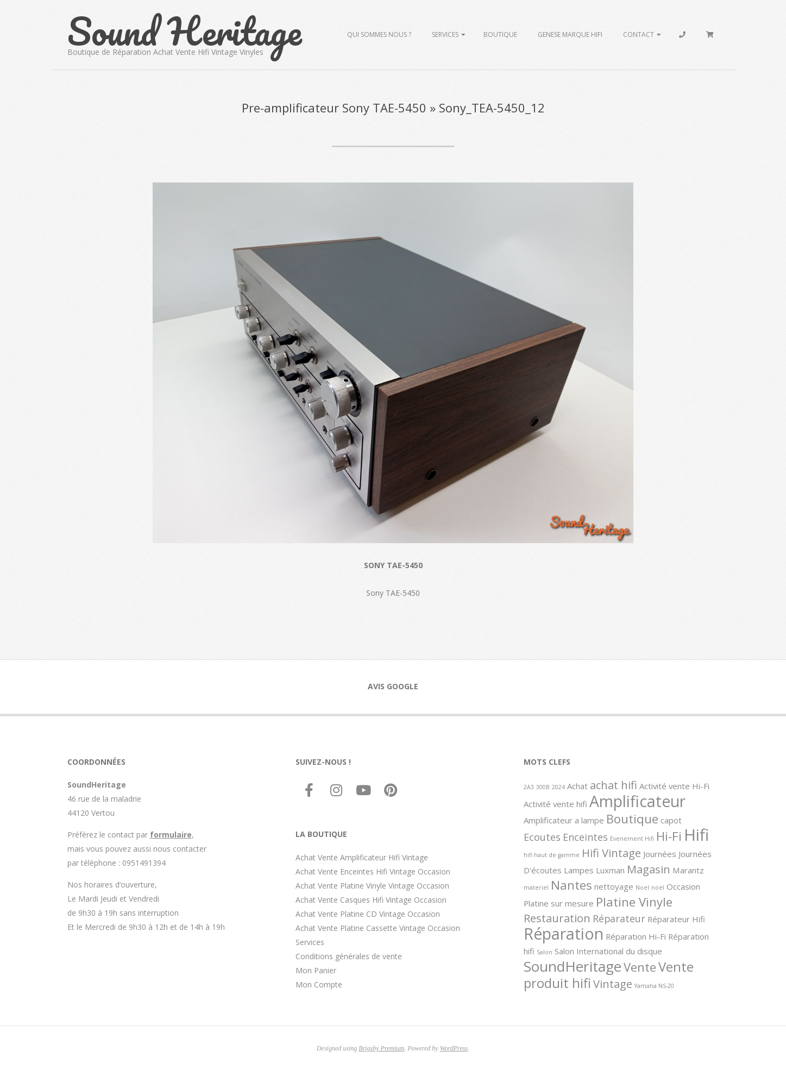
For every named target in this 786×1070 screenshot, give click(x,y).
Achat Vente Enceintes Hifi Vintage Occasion (372, 871)
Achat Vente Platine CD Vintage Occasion (367, 914)
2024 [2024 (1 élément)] (558, 787)
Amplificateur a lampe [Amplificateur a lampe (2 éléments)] (564, 820)
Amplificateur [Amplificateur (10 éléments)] (637, 801)
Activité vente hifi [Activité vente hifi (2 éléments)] (555, 803)
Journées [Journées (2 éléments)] (659, 853)
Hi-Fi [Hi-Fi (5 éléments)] (669, 836)
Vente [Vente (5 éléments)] (640, 967)
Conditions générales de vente (348, 956)
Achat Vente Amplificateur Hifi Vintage (361, 857)
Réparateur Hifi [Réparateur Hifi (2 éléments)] (676, 919)
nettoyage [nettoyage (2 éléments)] (613, 886)
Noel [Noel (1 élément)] (642, 887)
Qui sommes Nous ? (379, 34)
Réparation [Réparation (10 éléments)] (563, 933)
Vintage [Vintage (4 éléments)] (612, 983)
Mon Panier (315, 970)
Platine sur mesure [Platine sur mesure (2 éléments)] (559, 903)
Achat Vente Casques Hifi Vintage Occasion (371, 900)
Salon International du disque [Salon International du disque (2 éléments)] (608, 951)
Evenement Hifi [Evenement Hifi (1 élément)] (632, 838)
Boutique (500, 34)
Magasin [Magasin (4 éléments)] (648, 869)
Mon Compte (318, 984)
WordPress (454, 1048)
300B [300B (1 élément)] (543, 787)
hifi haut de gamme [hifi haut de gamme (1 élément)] (552, 855)
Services (445, 34)
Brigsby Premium (381, 1048)
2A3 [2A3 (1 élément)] (529, 787)
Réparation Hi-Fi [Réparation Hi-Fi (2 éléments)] (636, 936)
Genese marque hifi (570, 34)
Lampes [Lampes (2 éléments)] (579, 870)
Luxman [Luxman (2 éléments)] (610, 870)
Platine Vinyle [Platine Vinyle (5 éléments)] (634, 901)
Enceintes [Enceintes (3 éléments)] (585, 837)
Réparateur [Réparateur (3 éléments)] (619, 918)
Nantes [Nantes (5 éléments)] (571, 885)
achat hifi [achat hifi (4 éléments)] (613, 784)
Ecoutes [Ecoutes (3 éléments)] (542, 837)
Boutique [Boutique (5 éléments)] (632, 818)
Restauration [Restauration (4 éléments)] (557, 918)
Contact (638, 34)
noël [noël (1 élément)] (657, 887)
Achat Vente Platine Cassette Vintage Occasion (377, 928)
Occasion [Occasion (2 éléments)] (683, 886)
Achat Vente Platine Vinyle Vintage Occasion (372, 885)
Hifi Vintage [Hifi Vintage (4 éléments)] (611, 852)
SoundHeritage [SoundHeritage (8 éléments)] (572, 966)
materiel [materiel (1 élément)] (536, 887)
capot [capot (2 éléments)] (671, 820)
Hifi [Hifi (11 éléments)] (696, 835)
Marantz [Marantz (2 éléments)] (688, 870)
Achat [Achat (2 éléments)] (577, 786)
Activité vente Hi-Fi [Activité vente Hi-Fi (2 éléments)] (674, 786)
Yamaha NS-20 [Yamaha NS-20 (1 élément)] (654, 986)
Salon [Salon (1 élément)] (544, 952)
